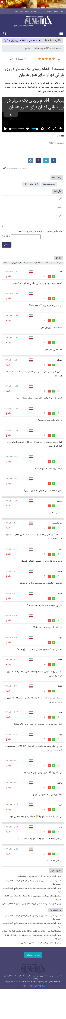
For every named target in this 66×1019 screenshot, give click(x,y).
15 (58, 365)
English (49, 11)
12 (58, 391)
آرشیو (16, 11)
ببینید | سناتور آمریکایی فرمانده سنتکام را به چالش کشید (39, 876)
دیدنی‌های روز (49, 184)
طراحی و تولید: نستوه (34, 985)
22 (58, 276)
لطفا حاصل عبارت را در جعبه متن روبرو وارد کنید (41, 231)
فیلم (27, 48)
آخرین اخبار (55, 871)
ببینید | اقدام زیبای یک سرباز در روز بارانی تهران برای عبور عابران (34, 72)
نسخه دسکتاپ (33, 955)
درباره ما (27, 11)
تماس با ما (33, 11)
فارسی (61, 11)
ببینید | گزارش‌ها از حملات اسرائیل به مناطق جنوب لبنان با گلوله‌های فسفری (31, 903)
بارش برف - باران (31, 184)
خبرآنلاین (33, 21)
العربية (56, 11)
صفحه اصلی (55, 48)
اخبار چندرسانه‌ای (40, 48)
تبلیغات (21, 11)
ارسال (6, 244)
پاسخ (8, 276)
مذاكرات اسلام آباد (52, 40)
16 (58, 298)
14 (58, 321)
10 (58, 435)
